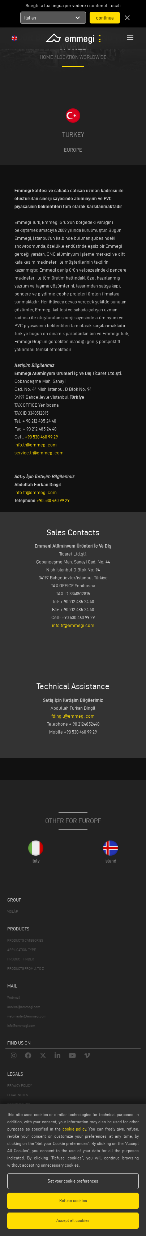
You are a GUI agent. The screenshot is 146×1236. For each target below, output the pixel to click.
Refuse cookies (73, 1200)
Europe (73, 150)
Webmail (13, 997)
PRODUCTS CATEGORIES (25, 940)
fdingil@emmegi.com (73, 715)
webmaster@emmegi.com (26, 1016)
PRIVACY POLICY (19, 1086)
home (46, 57)
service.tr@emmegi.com (39, 452)
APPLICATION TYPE (21, 950)
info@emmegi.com (21, 1026)
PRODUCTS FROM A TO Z (25, 969)
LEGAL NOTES (17, 1095)
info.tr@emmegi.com (35, 444)
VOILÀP (12, 911)
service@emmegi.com (23, 1007)
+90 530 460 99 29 (41, 436)
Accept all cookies (73, 1220)
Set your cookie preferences (73, 1181)
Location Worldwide (82, 57)
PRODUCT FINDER (20, 959)
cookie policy (74, 1129)
